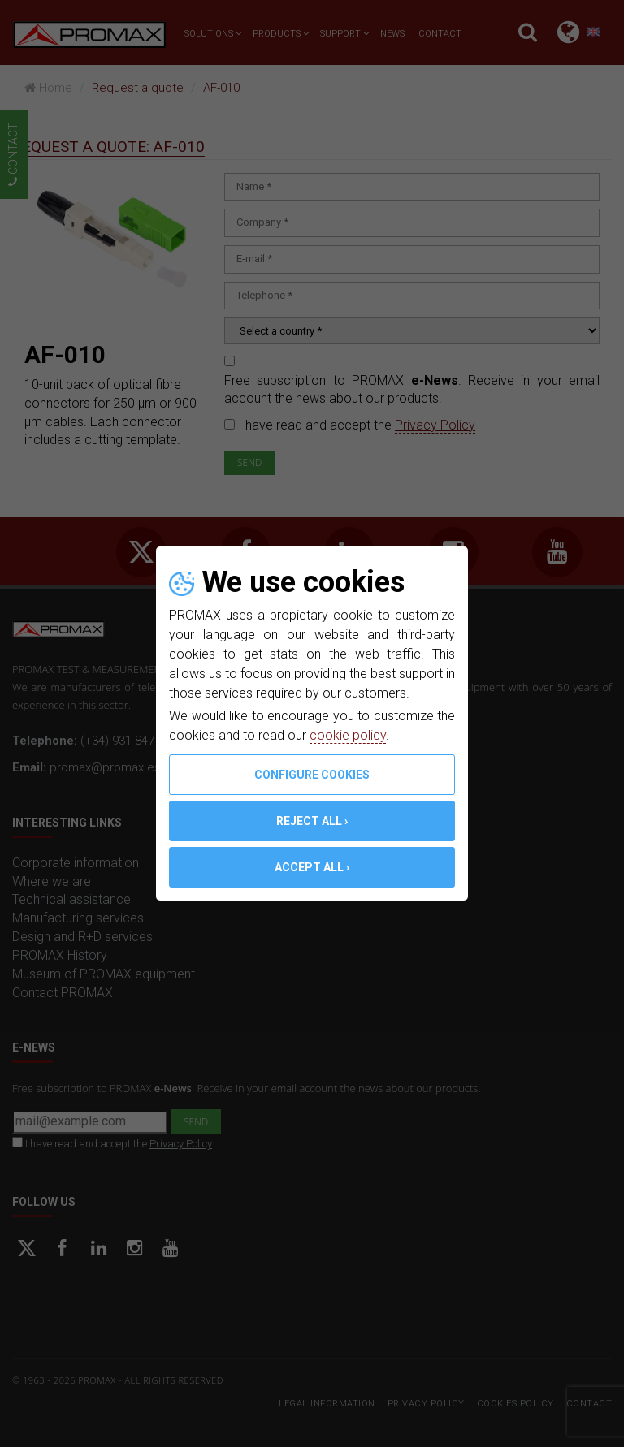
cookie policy (348, 735)
